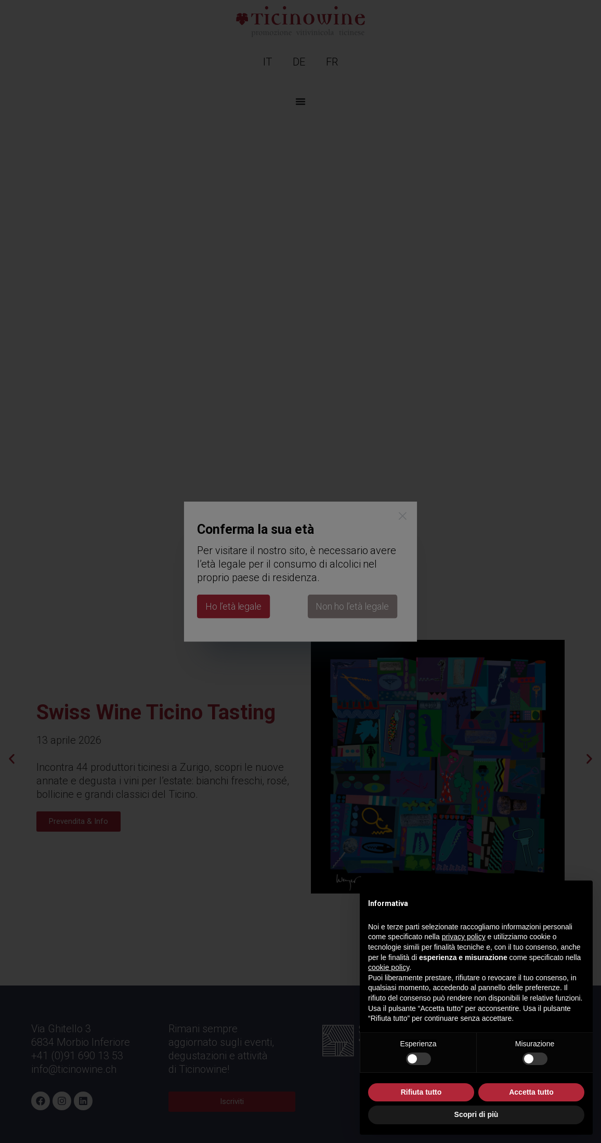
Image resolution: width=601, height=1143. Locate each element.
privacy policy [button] (464, 936)
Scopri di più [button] (476, 1114)
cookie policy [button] (388, 967)
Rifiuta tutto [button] (421, 1092)
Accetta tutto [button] (531, 1092)
